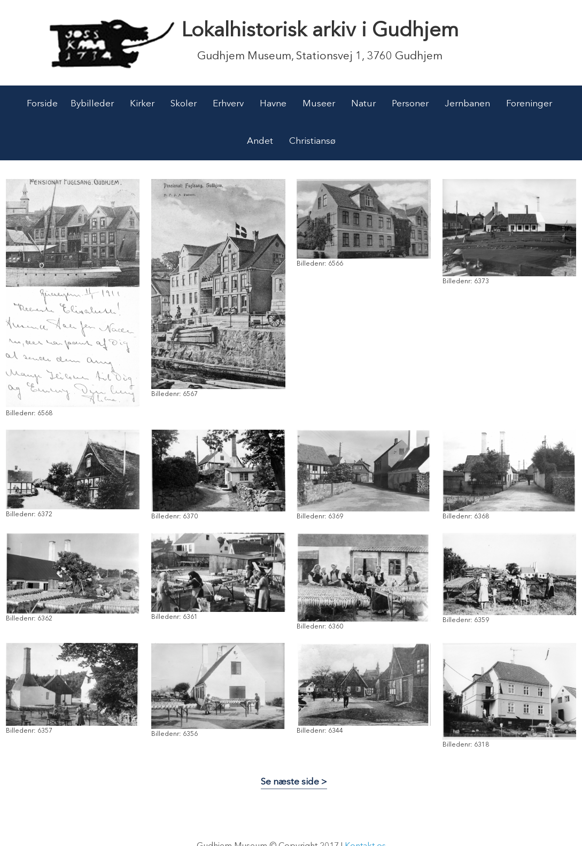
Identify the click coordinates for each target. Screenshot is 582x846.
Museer (318, 103)
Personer (410, 103)
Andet (260, 141)
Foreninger (529, 103)
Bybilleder (92, 103)
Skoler (183, 103)
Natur (363, 103)
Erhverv (228, 103)
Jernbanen (467, 103)
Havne (273, 103)
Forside (42, 103)
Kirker (142, 103)
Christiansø (312, 141)
